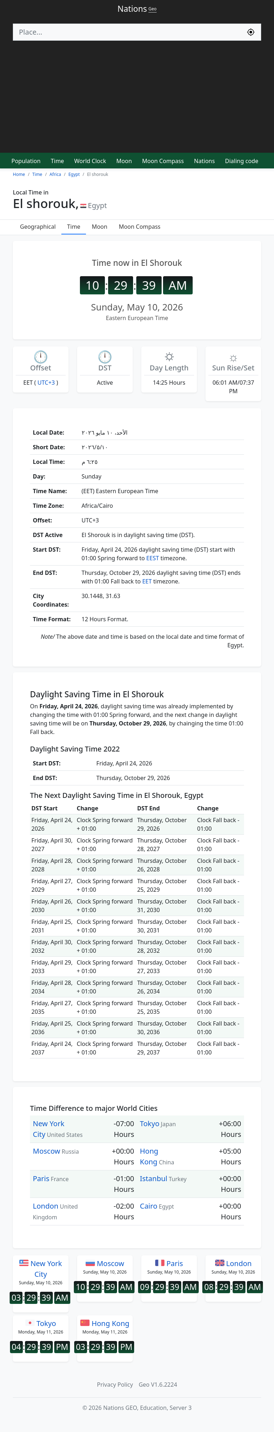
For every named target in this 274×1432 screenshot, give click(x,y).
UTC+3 (46, 382)
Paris (41, 1178)
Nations (204, 161)
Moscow (46, 1151)
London (46, 1206)
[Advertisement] (137, 100)
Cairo (148, 1206)
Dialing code (241, 161)
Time (57, 161)
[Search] (127, 32)
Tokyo (149, 1123)
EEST (152, 558)
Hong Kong (104, 1323)
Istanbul (153, 1178)
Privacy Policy (115, 1384)
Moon (124, 161)
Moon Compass (163, 161)
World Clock (90, 161)
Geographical (38, 227)
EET (147, 581)
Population (26, 161)
